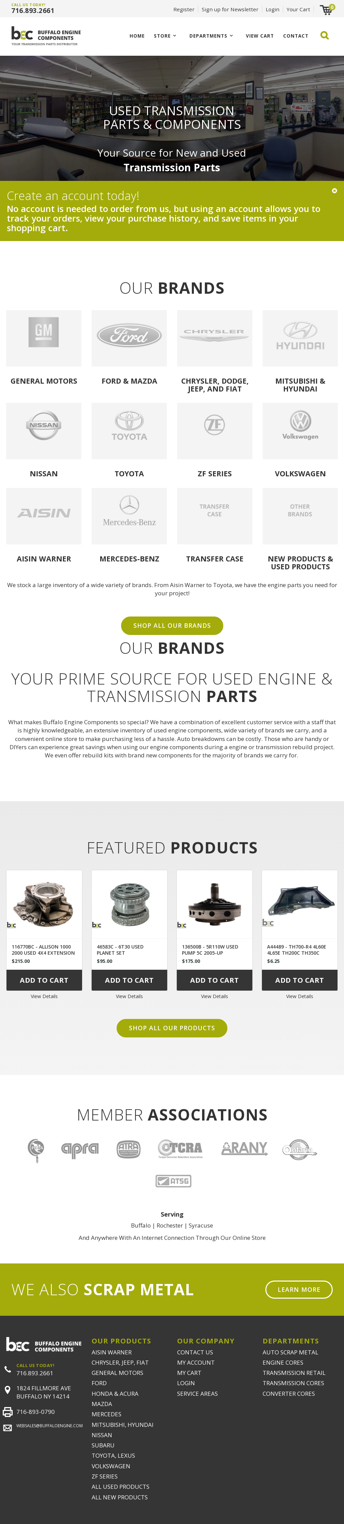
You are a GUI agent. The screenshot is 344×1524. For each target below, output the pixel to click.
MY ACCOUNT (196, 1362)
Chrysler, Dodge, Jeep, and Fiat (215, 385)
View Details (44, 996)
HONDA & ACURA (115, 1393)
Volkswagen (300, 473)
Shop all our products (172, 1028)
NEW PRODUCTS (297, 559)
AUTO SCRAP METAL (290, 1352)
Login (272, 9)
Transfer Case (214, 559)
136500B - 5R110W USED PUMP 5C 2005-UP (210, 949)
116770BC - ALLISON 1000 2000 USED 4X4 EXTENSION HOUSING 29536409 (43, 952)
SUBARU (103, 1445)
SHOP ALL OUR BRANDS (172, 625)
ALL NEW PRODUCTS (120, 1497)
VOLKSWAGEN (111, 1466)
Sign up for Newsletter (230, 9)
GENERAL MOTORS (117, 1373)
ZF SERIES (105, 1476)
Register (184, 9)
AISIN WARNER (112, 1352)
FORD (99, 1383)
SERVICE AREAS (197, 1393)
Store (162, 35)
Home (137, 35)
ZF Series (215, 473)
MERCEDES (106, 1414)
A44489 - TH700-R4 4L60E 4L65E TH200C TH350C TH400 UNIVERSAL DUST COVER (296, 955)
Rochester (170, 1225)
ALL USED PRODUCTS (120, 1486)
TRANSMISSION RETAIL (294, 1373)
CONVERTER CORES (289, 1393)
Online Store (249, 1238)
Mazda (144, 381)
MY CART (189, 1373)
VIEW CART (260, 35)
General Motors (44, 381)
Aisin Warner (44, 559)
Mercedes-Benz (129, 559)
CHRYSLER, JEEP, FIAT (120, 1362)
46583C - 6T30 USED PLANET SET (120, 949)
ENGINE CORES (283, 1362)
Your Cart (298, 9)
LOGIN (186, 1383)
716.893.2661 (32, 10)
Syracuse (201, 1225)
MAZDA (102, 1404)
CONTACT (295, 35)
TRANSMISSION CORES (293, 1383)
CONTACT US (195, 1352)
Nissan (44, 473)
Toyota (129, 473)
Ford (111, 381)
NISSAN (102, 1435)
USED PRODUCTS (300, 566)
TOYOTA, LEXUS (113, 1455)
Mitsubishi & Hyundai (300, 385)
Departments (208, 35)
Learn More (299, 1289)
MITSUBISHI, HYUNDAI (123, 1425)
